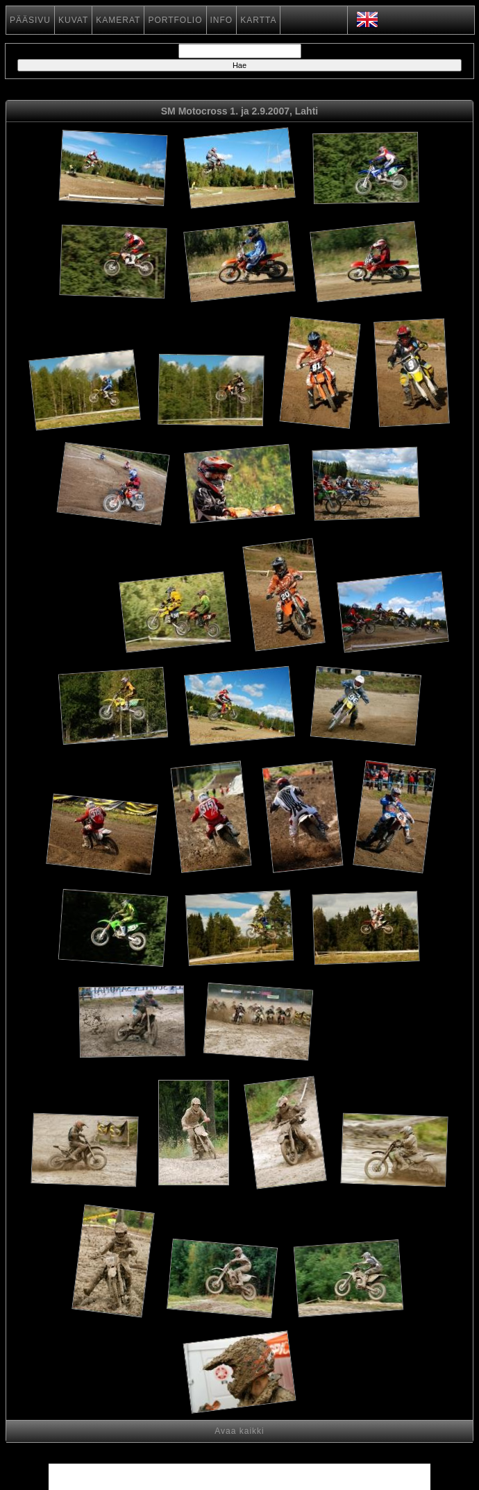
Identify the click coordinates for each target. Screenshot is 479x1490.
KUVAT (73, 20)
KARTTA (258, 20)
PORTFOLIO (175, 20)
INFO (221, 20)
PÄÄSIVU (30, 20)
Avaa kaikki (239, 1431)
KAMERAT (118, 20)
